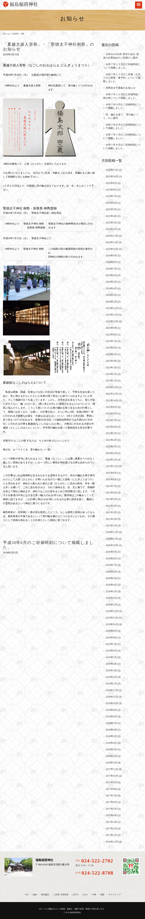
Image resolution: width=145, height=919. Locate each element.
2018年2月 (111, 756)
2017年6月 (111, 802)
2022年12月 (112, 387)
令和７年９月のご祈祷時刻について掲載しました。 (121, 106)
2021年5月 (111, 499)
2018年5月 (111, 736)
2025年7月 (111, 196)
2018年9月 (111, 710)
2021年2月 (111, 519)
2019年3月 (111, 670)
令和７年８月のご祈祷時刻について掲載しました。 (121, 126)
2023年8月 (111, 334)
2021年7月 (111, 486)
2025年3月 (111, 222)
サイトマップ (115, 895)
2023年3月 (111, 367)
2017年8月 (111, 789)
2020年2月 (111, 598)
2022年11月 (112, 393)
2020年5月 (111, 578)
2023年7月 (111, 341)
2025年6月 (111, 203)
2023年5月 (111, 354)
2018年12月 (112, 690)
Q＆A (85, 895)
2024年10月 (112, 249)
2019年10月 (112, 624)
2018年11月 (112, 696)
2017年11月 (112, 769)
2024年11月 (112, 242)
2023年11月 (112, 314)
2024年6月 (111, 275)
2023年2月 (111, 374)
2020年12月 (112, 532)
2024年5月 (111, 281)
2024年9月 (111, 255)
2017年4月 (111, 815)
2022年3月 (111, 446)
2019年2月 (111, 677)
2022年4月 (111, 440)
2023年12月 (112, 308)
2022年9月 (111, 407)
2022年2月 (111, 453)
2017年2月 (111, 828)
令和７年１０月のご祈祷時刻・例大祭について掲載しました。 (121, 96)
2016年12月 (112, 841)
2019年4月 (111, 663)
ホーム (6, 33)
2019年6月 (111, 650)
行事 (94, 895)
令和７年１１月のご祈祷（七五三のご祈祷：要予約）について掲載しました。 (121, 78)
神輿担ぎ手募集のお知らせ (121, 88)
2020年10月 (112, 545)
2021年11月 (112, 466)
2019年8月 (111, 637)
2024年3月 (111, 295)
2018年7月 (111, 723)
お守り (76, 895)
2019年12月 (112, 611)
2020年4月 (111, 584)
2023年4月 (111, 361)
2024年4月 (111, 288)
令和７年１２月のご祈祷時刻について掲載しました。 (121, 66)
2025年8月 (111, 189)
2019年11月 (112, 617)
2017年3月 (111, 822)
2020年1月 (111, 604)
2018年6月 (111, 729)
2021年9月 (111, 473)
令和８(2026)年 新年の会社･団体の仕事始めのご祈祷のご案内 (121, 56)
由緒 (35, 895)
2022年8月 (111, 413)
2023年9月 (111, 328)
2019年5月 (111, 657)
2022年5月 (111, 433)
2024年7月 (111, 268)
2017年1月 (111, 835)
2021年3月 (111, 512)
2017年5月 (111, 808)
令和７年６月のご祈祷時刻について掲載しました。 (121, 146)
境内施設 (45, 895)
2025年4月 (111, 216)
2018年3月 (111, 749)
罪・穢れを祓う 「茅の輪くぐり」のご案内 (121, 116)
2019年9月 (111, 631)
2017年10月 (112, 776)
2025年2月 (111, 229)
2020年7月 (111, 565)
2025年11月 (112, 170)
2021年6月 (111, 492)
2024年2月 (111, 301)
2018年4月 (111, 743)
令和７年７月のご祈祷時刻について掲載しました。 (121, 136)
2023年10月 (112, 321)
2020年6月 (111, 571)
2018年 (15, 33)
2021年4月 (111, 505)
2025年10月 (112, 176)
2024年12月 (112, 235)
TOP (27, 895)
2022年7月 (111, 420)
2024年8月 (111, 262)
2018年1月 (111, 762)
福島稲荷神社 (75, 912)
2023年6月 (111, 347)
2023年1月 (111, 380)
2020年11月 (112, 538)
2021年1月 (111, 525)
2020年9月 (111, 551)
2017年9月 (111, 782)
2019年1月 (111, 683)
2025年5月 (111, 209)
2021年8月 (111, 479)
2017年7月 (111, 795)
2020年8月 (111, 558)
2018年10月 (112, 703)
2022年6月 (111, 426)
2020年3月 (111, 591)
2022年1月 (111, 459)
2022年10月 (112, 400)
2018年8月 (111, 716)
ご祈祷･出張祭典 (60, 895)
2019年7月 (111, 644)
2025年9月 (111, 183)
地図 (102, 895)
